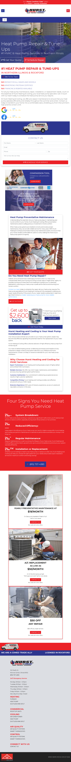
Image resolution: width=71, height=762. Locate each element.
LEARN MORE (35, 181)
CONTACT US (35, 522)
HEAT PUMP (14, 701)
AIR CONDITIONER (16, 716)
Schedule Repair (34, 60)
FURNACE (13, 699)
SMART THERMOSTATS (17, 731)
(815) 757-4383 (35, 464)
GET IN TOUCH (16, 301)
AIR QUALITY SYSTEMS (17, 729)
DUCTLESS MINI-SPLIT (17, 704)
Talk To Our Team (10, 77)
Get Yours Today (35, 327)
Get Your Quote (11, 60)
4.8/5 (13, 109)
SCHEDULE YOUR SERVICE (35, 162)
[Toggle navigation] (4, 19)
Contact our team (14, 289)
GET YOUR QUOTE (35, 272)
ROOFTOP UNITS (15, 711)
